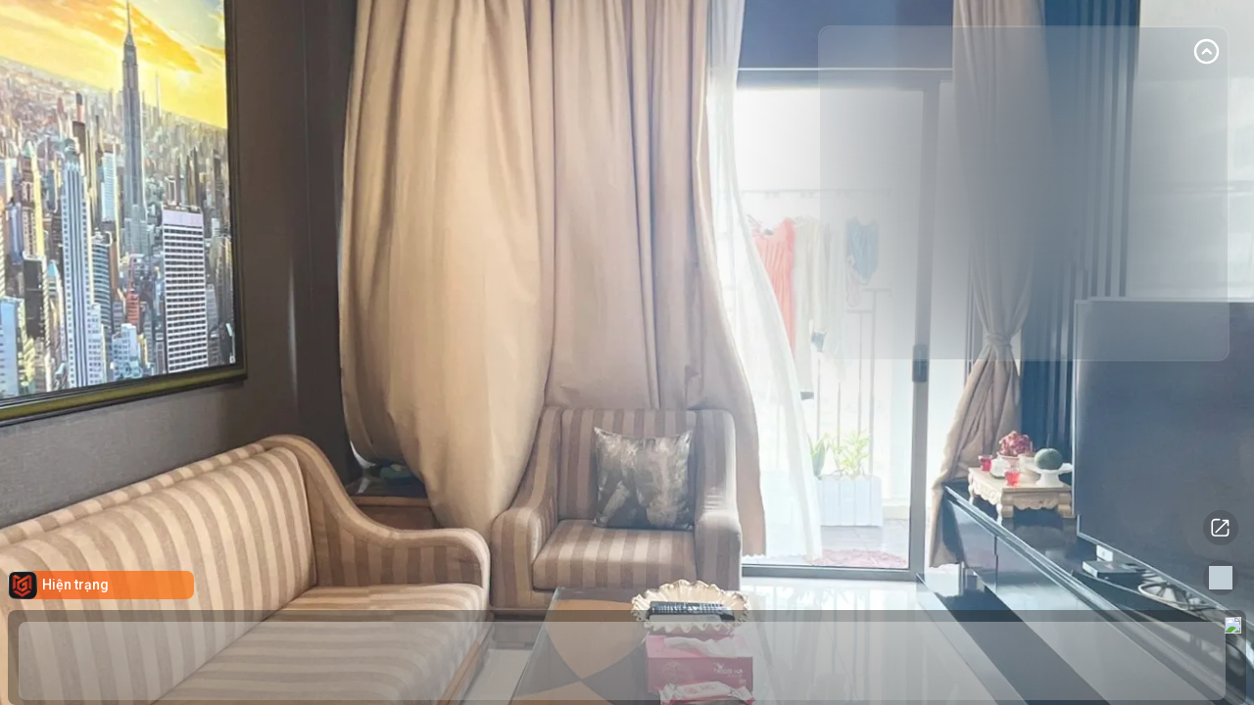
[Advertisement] (1019, 211)
